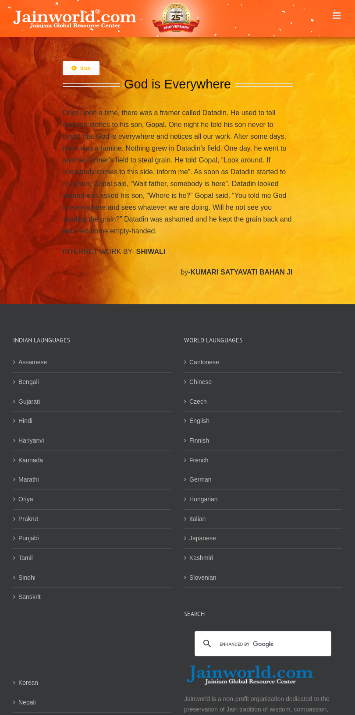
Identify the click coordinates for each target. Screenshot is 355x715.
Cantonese (204, 362)
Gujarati (29, 401)
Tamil (25, 557)
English (199, 420)
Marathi (28, 479)
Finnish (199, 440)
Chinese (200, 381)
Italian (197, 518)
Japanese (202, 538)
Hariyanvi (31, 440)
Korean (28, 682)
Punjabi (28, 538)
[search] (262, 644)
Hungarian (203, 499)
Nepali (27, 702)
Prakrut (28, 518)
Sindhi (27, 577)
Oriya (25, 499)
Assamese (32, 362)
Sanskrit (29, 596)
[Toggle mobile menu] (337, 15)
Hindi (25, 420)
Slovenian (203, 577)
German (200, 479)
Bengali (28, 381)
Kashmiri (201, 557)
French (199, 460)
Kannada (30, 460)
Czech (198, 401)
